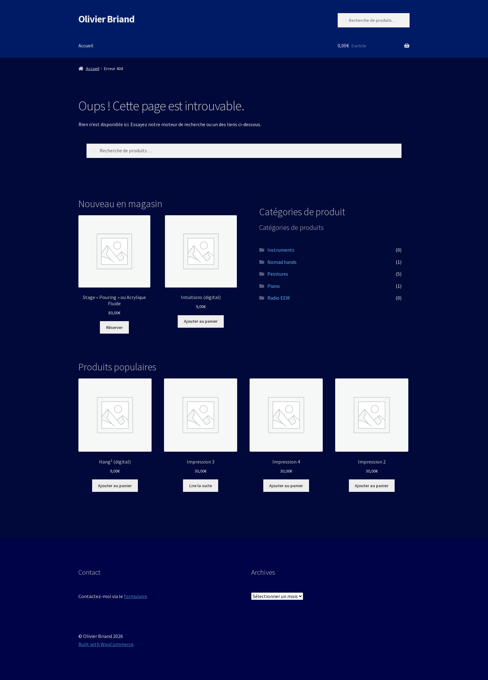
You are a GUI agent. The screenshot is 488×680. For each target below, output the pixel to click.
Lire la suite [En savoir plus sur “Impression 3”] (200, 485)
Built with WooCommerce (106, 644)
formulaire (135, 596)
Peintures (277, 274)
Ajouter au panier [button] (201, 321)
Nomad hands (282, 262)
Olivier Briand (106, 19)
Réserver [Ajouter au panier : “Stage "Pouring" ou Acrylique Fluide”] (114, 327)
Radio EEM (278, 298)
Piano (273, 286)
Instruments (280, 250)
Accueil (85, 45)
